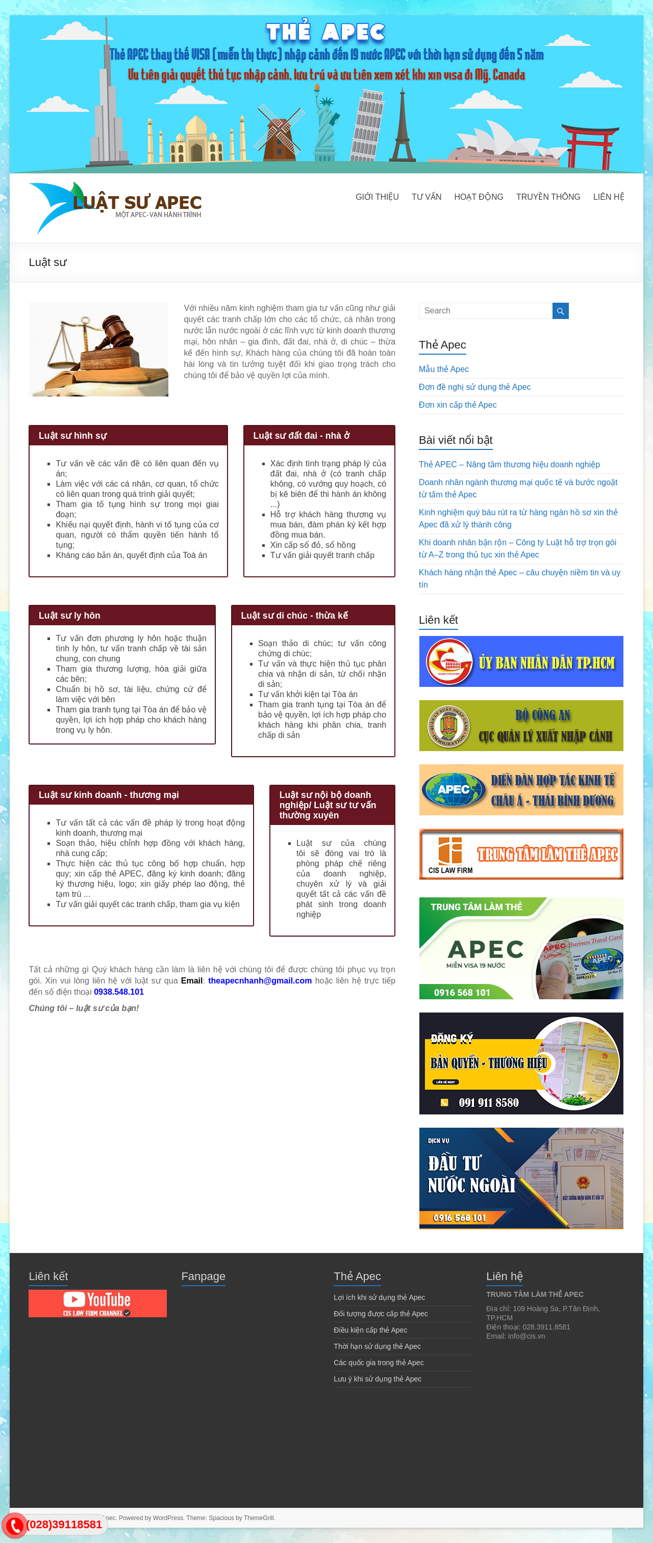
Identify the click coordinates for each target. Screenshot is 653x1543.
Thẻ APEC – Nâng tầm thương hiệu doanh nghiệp (509, 464)
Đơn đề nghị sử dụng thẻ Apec (475, 387)
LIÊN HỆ (608, 197)
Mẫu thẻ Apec (444, 369)
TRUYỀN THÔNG (548, 197)
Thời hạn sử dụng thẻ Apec (377, 1346)
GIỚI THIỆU (377, 197)
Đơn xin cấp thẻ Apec (458, 405)
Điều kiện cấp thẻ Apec (370, 1330)
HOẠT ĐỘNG (478, 197)
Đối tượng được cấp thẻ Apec (381, 1314)
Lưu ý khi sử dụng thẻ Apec (377, 1379)
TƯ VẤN (426, 197)
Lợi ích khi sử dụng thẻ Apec (379, 1297)
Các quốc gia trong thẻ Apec (378, 1363)
